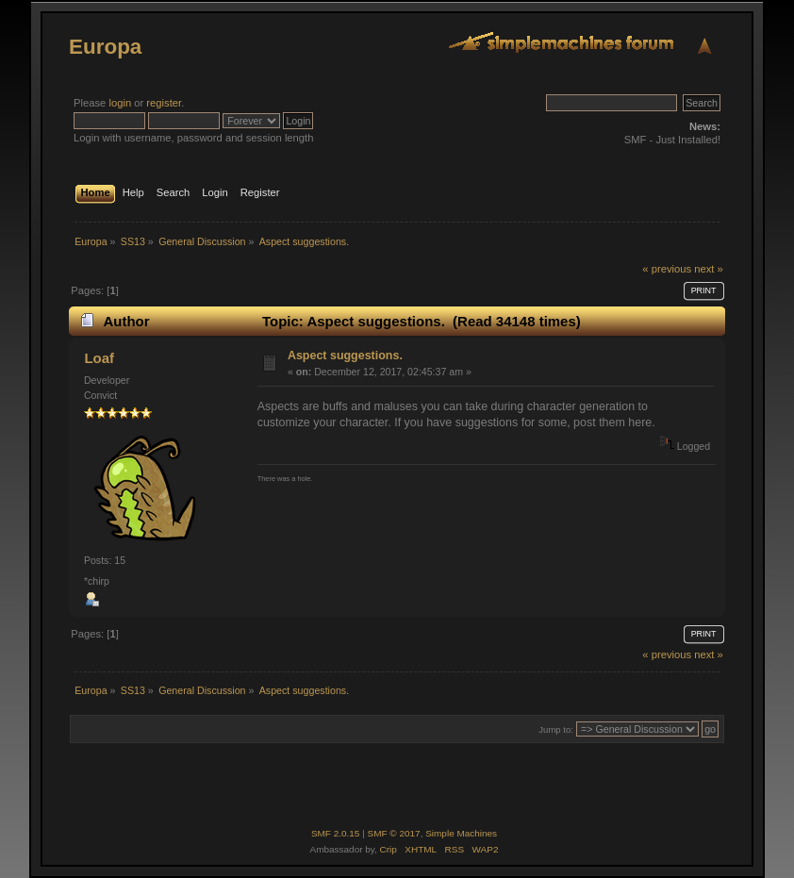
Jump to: (555, 729)
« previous (666, 268)
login (119, 102)
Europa (105, 46)
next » (708, 268)
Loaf (99, 358)
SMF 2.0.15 (335, 833)
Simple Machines (461, 833)
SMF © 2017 (394, 833)
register (163, 102)
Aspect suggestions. (345, 355)
